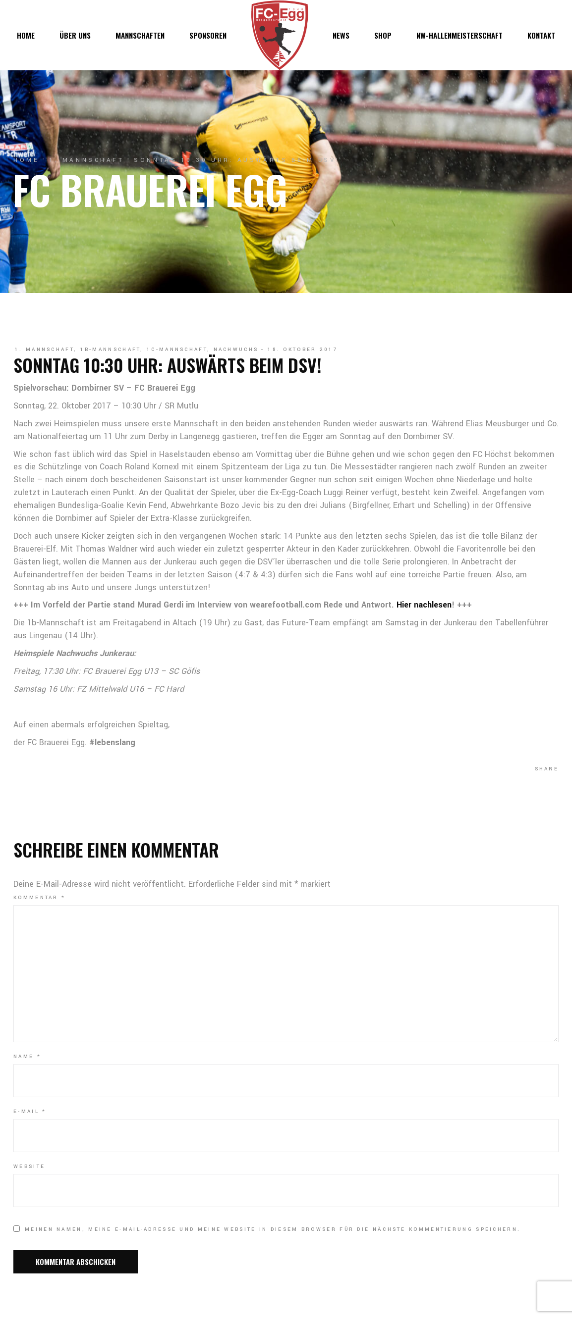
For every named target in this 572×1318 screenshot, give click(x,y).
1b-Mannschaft (110, 349)
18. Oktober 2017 (303, 349)
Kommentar (39, 898)
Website (29, 1166)
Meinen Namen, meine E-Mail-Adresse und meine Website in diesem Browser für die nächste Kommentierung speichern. (272, 1229)
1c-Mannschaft (177, 349)
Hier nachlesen (424, 604)
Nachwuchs (236, 349)
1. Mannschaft (86, 160)
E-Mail (29, 1112)
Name (27, 1057)
